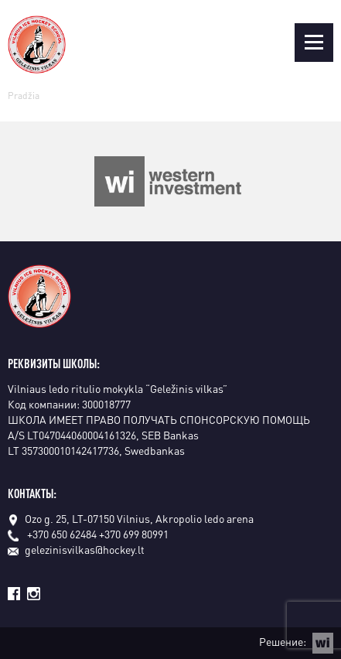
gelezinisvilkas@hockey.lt (76, 549)
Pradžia (23, 95)
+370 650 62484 (62, 534)
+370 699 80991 (134, 534)
